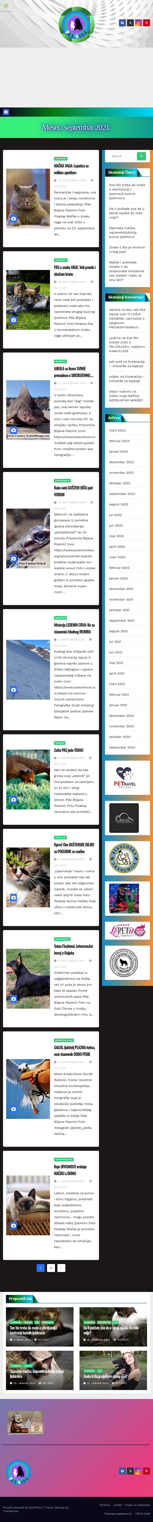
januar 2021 (118, 705)
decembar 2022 (121, 462)
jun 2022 (116, 525)
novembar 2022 (121, 473)
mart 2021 (117, 684)
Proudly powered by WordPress (23, 1507)
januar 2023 (118, 451)
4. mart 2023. (23, 1340)
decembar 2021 (121, 589)
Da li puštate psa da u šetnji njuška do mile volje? (126, 213)
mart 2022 (117, 557)
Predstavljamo (64, 1040)
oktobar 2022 (119, 483)
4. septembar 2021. (72, 1062)
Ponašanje (104, 1322)
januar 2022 (118, 578)
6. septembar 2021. (72, 859)
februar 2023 (119, 441)
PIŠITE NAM (142, 1513)
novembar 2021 (121, 599)
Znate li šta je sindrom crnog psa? (105, 1376)
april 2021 (117, 673)
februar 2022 (119, 568)
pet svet (115, 361)
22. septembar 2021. (73, 180)
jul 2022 (115, 515)
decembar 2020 (121, 716)
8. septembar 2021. (72, 639)
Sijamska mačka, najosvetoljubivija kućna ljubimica (122, 232)
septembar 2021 (121, 620)
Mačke (28, 1322)
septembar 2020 (122, 747)
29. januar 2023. (25, 1383)
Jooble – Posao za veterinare (131, 1504)
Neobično (60, 361)
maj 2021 (116, 663)
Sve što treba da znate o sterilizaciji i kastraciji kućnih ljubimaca (33, 1330)
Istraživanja (62, 480)
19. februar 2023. (99, 1340)
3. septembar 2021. (72, 1181)
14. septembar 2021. (73, 502)
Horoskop (60, 159)
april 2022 (117, 546)
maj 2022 (116, 536)
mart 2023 (117, 430)
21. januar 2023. (98, 1383)
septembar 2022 (122, 494)
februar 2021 (119, 694)
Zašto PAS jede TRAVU (68, 750)
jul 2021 (115, 642)
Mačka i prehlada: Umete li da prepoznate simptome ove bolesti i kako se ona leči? (126, 271)
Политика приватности (118, 1513)
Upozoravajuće (64, 1159)
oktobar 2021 (119, 610)
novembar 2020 (121, 726)
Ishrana (59, 743)
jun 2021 (115, 652)
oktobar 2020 (119, 737)
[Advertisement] (76, 77)
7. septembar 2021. (72, 758)
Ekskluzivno (62, 939)
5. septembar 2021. (72, 960)
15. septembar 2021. (73, 383)
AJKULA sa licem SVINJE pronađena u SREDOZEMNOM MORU (73, 375)
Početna (105, 1504)
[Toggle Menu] (6, 5)
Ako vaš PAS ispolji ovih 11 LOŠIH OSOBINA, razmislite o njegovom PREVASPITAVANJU (127, 318)
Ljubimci (16, 1322)
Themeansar (10, 1511)
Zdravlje (60, 837)
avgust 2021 (118, 631)
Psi (37, 1322)
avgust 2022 (118, 504)
